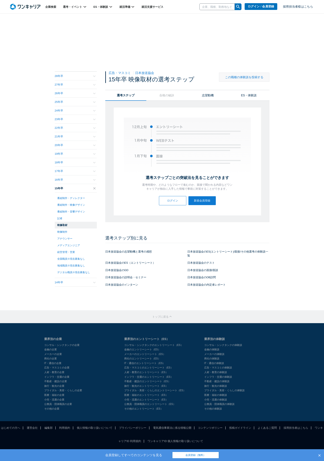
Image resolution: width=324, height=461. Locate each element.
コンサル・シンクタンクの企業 (62, 345)
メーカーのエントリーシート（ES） (144, 354)
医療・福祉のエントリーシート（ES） (146, 395)
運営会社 (32, 427)
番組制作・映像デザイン (71, 204)
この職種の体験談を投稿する (244, 77)
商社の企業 (50, 358)
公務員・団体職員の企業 (58, 404)
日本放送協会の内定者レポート (206, 284)
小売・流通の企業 (54, 399)
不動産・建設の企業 (55, 381)
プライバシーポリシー (132, 427)
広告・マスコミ (120, 73)
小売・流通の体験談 (215, 399)
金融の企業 (50, 349)
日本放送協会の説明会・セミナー (125, 277)
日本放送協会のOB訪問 (201, 277)
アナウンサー (64, 238)
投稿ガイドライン (240, 427)
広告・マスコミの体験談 (218, 367)
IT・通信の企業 (53, 363)
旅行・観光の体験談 (215, 385)
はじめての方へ (10, 427)
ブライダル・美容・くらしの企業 (63, 390)
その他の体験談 (213, 408)
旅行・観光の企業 (54, 385)
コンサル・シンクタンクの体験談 (223, 345)
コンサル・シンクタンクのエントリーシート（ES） (153, 345)
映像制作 (62, 231)
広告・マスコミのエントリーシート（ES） (148, 367)
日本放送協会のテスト (201, 262)
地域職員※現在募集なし (71, 265)
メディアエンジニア (68, 245)
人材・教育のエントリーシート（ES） (146, 372)
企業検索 (50, 6)
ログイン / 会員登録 (261, 6)
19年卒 (75, 153)
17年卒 (75, 171)
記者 (59, 218)
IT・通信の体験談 (214, 363)
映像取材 (62, 225)
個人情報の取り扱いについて (94, 427)
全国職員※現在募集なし (71, 258)
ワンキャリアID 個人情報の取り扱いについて (175, 441)
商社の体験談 (211, 358)
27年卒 (75, 84)
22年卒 (75, 127)
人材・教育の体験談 (215, 372)
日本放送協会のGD (117, 270)
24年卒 (75, 110)
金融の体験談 (211, 349)
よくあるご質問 (267, 427)
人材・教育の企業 (54, 372)
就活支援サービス (152, 6)
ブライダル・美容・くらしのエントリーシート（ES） (155, 390)
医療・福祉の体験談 (215, 395)
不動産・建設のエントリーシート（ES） (147, 381)
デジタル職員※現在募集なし (73, 272)
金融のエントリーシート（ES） (142, 349)
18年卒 (75, 162)
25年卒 (75, 101)
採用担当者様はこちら (298, 6)
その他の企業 (51, 408)
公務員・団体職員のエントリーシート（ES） (150, 404)
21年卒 (75, 136)
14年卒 (75, 282)
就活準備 (127, 6)
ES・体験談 (103, 6)
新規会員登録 (202, 200)
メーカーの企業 (53, 354)
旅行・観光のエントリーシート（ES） (146, 385)
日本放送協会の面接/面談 (202, 270)
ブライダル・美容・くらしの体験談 (224, 390)
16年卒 (75, 179)
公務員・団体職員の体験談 (219, 404)
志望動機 (208, 95)
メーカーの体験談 (214, 354)
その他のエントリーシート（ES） (143, 408)
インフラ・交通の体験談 (218, 376)
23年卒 (75, 119)
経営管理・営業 (66, 252)
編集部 (48, 427)
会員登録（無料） (195, 455)
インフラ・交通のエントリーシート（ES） (148, 376)
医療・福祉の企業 (54, 395)
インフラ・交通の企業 (56, 376)
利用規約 (64, 427)
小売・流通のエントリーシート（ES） (146, 399)
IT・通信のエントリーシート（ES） (144, 363)
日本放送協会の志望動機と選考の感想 (128, 251)
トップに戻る (162, 316)
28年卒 (75, 76)
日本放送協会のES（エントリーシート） (130, 262)
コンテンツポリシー (210, 427)
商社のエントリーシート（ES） (142, 358)
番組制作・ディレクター (71, 198)
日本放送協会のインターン (121, 284)
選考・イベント (75, 6)
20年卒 (75, 145)
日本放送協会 (144, 73)
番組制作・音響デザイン (71, 211)
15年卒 (75, 188)
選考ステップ (126, 95)
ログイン (172, 200)
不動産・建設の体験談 (216, 381)
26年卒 (75, 93)
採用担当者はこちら (296, 427)
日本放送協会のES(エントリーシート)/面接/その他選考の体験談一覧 (227, 253)
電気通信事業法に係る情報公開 (172, 427)
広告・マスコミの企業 (56, 367)
